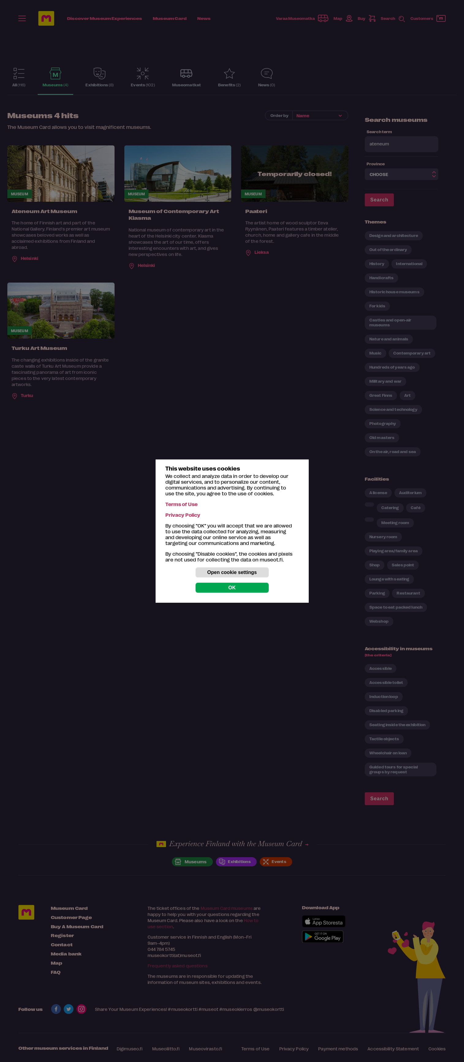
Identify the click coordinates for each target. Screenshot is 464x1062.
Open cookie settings (232, 572)
